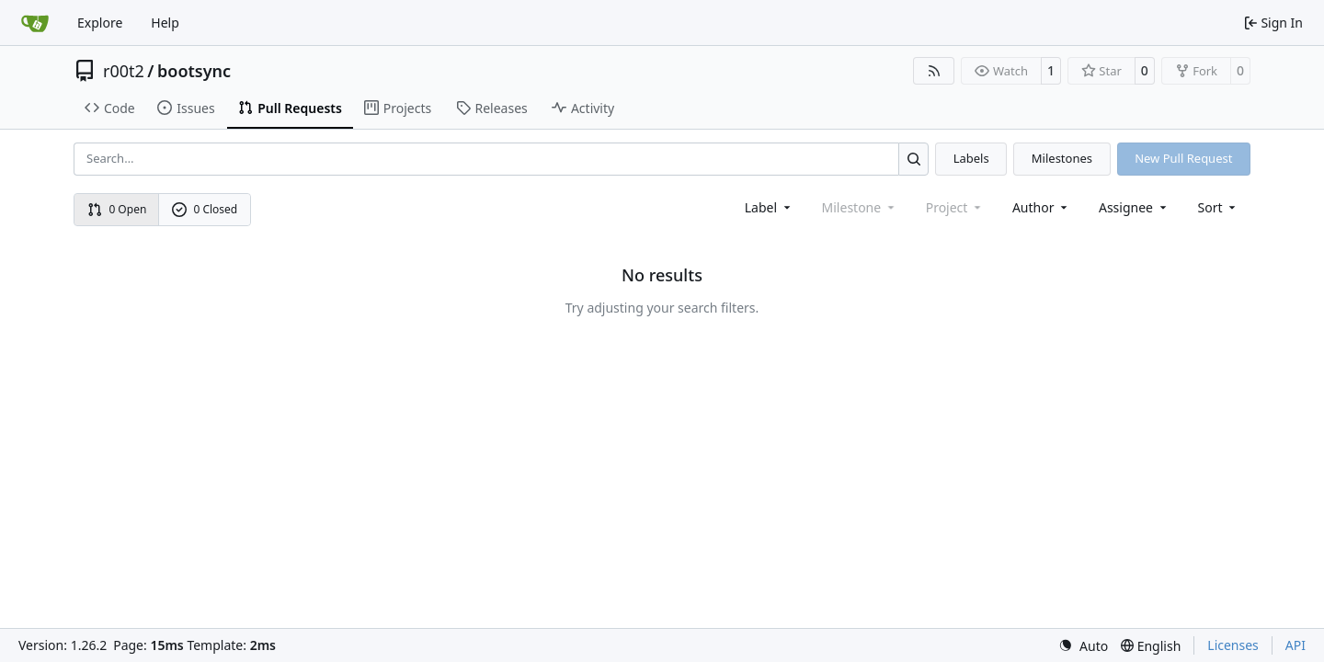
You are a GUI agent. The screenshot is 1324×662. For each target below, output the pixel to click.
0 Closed (205, 209)
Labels (971, 158)
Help (165, 22)
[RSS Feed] (934, 71)
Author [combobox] (1041, 207)
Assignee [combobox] (1134, 207)
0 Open (117, 209)
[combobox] (769, 207)
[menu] (1218, 207)
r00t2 (123, 71)
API (1295, 645)
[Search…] (913, 159)
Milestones (1062, 158)
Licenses (1233, 645)
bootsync (194, 71)
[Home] (35, 23)
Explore (99, 22)
